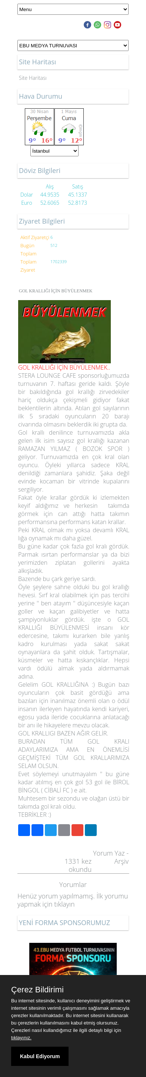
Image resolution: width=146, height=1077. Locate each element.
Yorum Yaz (109, 853)
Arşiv (121, 861)
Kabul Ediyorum (40, 1056)
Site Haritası (33, 77)
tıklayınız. (21, 1037)
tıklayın (64, 904)
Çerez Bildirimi (37, 989)
